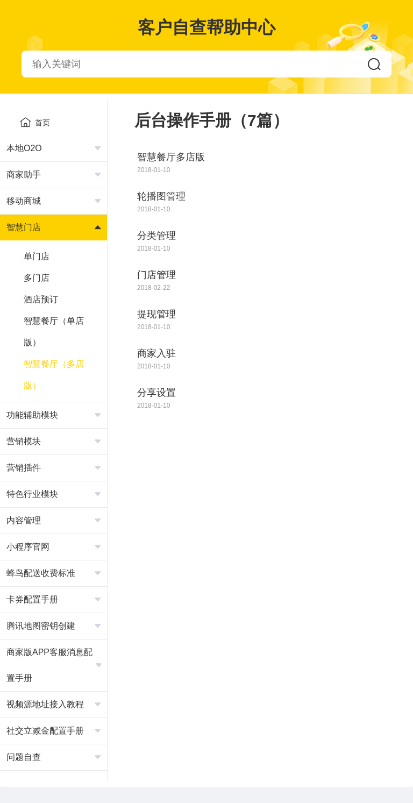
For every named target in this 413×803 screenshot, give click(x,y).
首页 (35, 122)
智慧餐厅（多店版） (54, 374)
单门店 (36, 256)
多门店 (36, 277)
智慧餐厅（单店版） (54, 331)
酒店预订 (41, 299)
